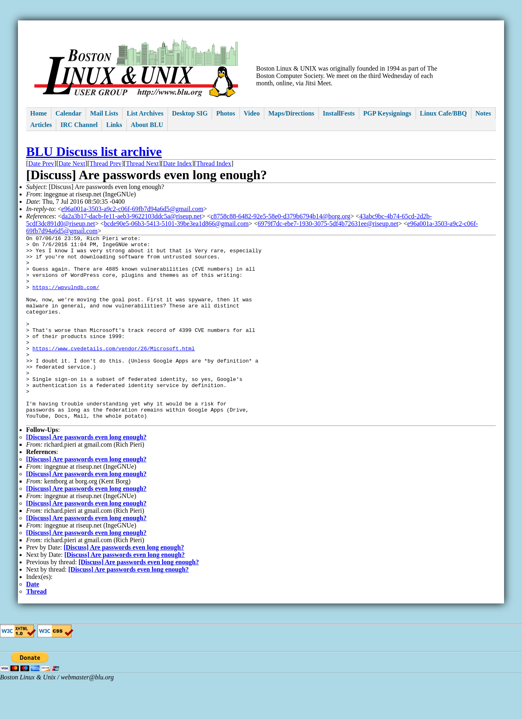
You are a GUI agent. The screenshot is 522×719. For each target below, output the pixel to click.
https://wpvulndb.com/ (66, 298)
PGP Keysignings (387, 113)
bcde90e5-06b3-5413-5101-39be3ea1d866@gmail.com (176, 223)
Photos (225, 113)
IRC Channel (78, 124)
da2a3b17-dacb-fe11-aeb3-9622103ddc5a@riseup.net (131, 216)
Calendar (68, 113)
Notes (483, 113)
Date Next (72, 163)
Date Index (177, 163)
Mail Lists (104, 113)
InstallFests (339, 113)
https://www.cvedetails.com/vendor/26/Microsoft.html (114, 371)
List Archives (145, 113)
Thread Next (142, 163)
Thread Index (213, 163)
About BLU (147, 124)
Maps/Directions (291, 113)
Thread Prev (105, 163)
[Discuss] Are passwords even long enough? (86, 475)
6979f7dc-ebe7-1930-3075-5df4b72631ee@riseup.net (328, 223)
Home (38, 113)
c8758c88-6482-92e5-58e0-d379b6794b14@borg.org (280, 216)
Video (252, 113)
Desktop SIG (190, 113)
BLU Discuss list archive (94, 151)
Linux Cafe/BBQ (443, 113)
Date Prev (41, 163)
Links (114, 124)
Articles (41, 124)
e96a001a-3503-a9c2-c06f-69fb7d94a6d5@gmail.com (132, 208)
